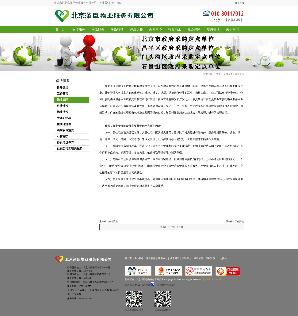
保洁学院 (198, 258)
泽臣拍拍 (117, 29)
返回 (162, 226)
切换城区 (233, 20)
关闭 (180, 226)
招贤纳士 (174, 29)
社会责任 (222, 258)
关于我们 (232, 29)
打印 (171, 226)
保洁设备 (136, 29)
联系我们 (210, 258)
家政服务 (98, 29)
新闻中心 (155, 29)
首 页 (128, 258)
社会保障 (194, 29)
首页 (61, 29)
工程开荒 (239, 221)
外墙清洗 (113, 221)
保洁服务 (78, 29)
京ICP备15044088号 (212, 279)
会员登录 (239, 3)
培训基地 (213, 29)
